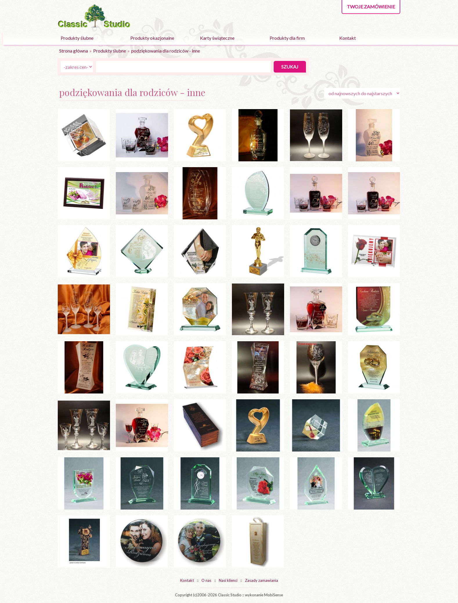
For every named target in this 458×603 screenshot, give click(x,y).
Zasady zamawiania (261, 580)
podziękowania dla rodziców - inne (165, 50)
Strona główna (73, 50)
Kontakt (347, 38)
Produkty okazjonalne (152, 38)
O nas (206, 580)
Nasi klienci (228, 580)
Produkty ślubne (77, 38)
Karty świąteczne (217, 38)
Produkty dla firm (287, 38)
